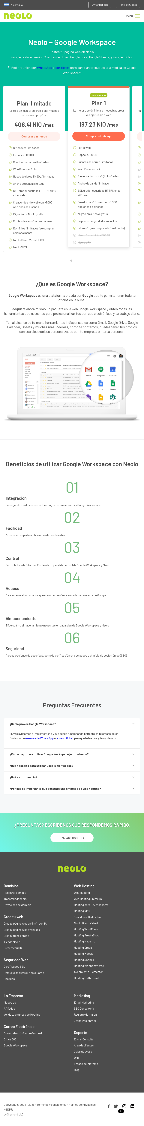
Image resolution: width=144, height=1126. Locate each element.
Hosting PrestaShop (86, 935)
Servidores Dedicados (87, 917)
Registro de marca (85, 1014)
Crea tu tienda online (16, 935)
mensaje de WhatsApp (39, 738)
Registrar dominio (15, 892)
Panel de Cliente (128, 4)
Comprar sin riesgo (34, 136)
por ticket (62, 67)
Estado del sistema (86, 1063)
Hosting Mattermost (86, 978)
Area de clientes (84, 1045)
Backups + (10, 978)
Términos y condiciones (51, 1104)
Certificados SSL (14, 966)
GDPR (9, 1109)
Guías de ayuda (83, 1051)
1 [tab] (72, 261)
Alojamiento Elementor (88, 971)
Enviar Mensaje (100, 4)
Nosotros (10, 1002)
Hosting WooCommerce (89, 965)
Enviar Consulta (84, 1039)
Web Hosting (82, 892)
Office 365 (10, 1039)
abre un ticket (65, 738)
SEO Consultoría (84, 1008)
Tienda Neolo (12, 942)
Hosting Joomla (84, 959)
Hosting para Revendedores (91, 905)
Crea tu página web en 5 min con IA (25, 923)
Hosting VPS (82, 911)
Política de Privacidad (82, 1104)
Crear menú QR (13, 948)
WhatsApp (44, 67)
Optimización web (85, 1020)
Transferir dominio (15, 898)
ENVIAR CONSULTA (72, 838)
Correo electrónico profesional (23, 1033)
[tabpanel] (34, 172)
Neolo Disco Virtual (86, 923)
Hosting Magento (84, 941)
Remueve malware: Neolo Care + (24, 972)
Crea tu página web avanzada (22, 929)
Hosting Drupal (83, 947)
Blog (77, 1069)
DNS (77, 1057)
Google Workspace (15, 1045)
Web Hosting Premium (88, 898)
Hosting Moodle (83, 953)
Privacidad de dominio (18, 905)
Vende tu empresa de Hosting (22, 1014)
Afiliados (9, 1008)
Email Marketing (84, 1002)
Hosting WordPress (86, 929)
